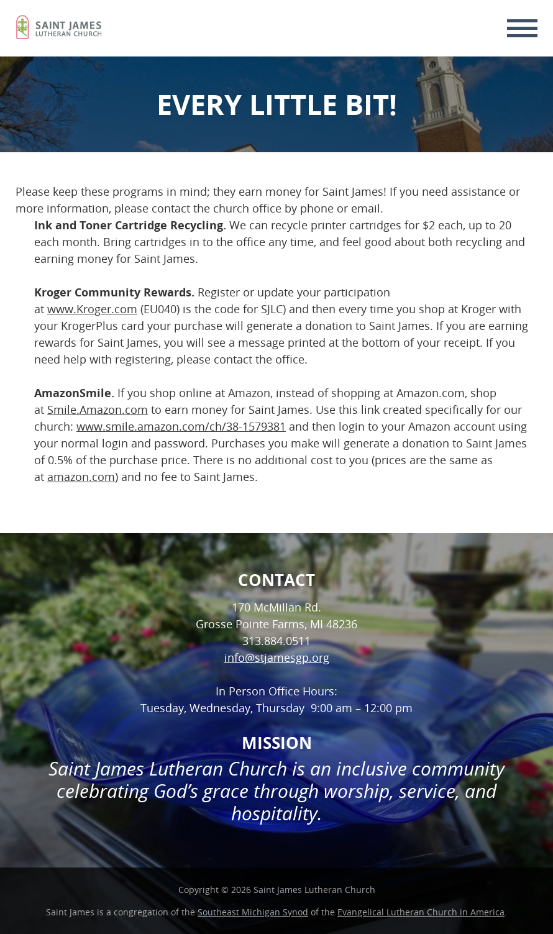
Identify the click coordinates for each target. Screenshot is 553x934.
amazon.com (81, 476)
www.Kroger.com (92, 308)
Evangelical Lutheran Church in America (421, 912)
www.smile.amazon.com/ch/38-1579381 (181, 426)
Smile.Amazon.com (97, 409)
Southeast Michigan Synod (253, 912)
